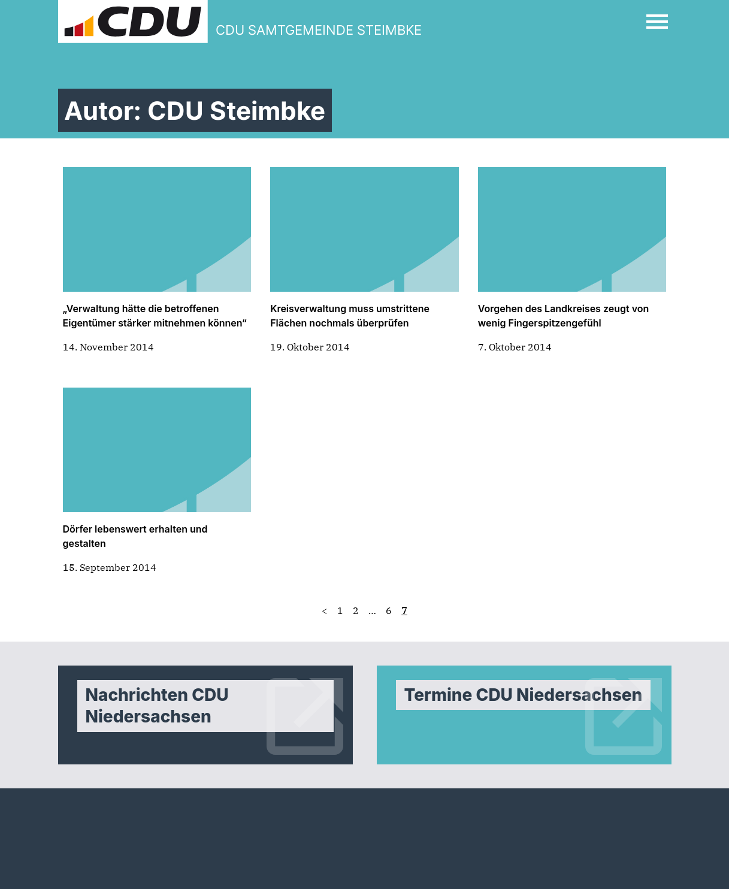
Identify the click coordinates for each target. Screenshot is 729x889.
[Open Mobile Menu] (657, 21)
